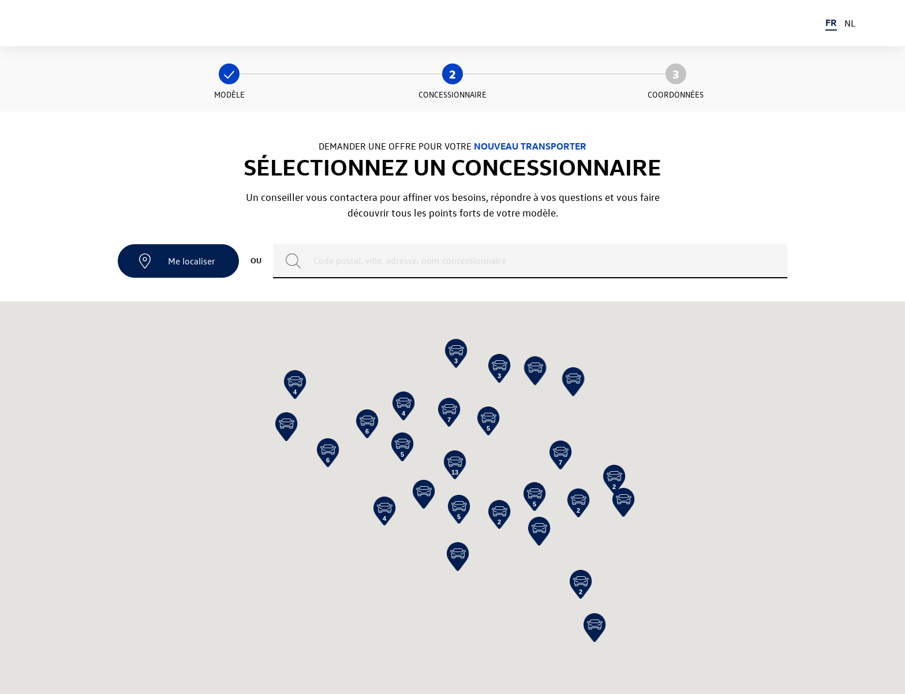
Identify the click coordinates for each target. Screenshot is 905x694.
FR (831, 22)
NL (849, 23)
